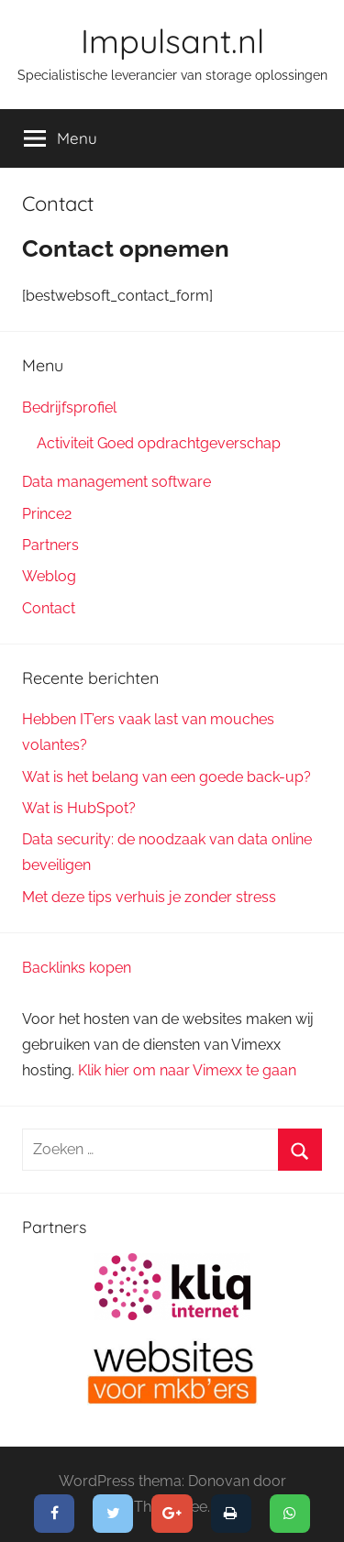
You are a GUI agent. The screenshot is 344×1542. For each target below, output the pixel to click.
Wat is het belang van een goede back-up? (166, 777)
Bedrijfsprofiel (69, 407)
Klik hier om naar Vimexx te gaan (187, 1070)
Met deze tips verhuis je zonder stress (149, 897)
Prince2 (47, 514)
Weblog (49, 576)
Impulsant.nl (172, 40)
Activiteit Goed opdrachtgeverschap (159, 443)
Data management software (116, 481)
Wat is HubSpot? (79, 808)
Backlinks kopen (76, 967)
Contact (48, 608)
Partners (50, 545)
